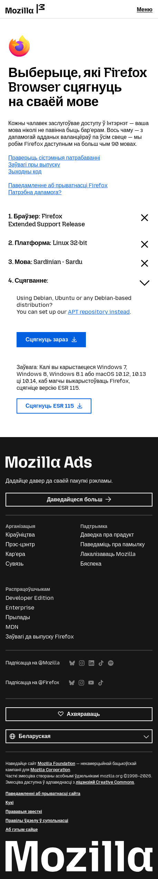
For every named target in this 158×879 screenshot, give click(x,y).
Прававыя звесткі (24, 811)
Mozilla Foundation (56, 763)
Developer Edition (30, 598)
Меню (144, 9)
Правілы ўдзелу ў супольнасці (37, 820)
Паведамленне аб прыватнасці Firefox (58, 185)
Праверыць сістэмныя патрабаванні (54, 157)
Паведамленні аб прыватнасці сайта (43, 793)
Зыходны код (24, 171)
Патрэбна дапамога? (34, 192)
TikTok (101, 663)
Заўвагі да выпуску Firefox (40, 636)
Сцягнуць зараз (51, 339)
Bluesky (72, 663)
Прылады (18, 617)
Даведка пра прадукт (107, 534)
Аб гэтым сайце (22, 829)
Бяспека (90, 563)
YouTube (91, 683)
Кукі (9, 802)
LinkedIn (91, 663)
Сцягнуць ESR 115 (54, 406)
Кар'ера (15, 554)
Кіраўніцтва (20, 534)
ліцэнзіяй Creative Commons (105, 782)
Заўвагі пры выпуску (34, 164)
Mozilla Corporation (50, 769)
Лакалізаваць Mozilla (108, 554)
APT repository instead (99, 312)
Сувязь (14, 563)
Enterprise (20, 607)
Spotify (111, 663)
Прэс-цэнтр (20, 544)
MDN (12, 627)
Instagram (82, 663)
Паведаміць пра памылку (112, 544)
